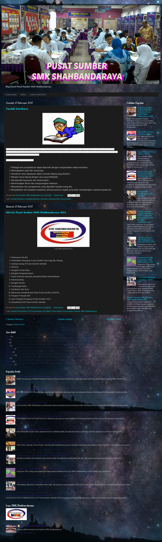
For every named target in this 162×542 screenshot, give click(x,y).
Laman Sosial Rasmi (38, 94)
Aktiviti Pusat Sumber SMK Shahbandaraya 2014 (36, 212)
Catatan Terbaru (14, 319)
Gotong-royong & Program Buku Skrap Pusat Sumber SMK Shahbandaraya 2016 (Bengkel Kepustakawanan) (145, 217)
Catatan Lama (113, 319)
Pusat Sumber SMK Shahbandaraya (33, 526)
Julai (7, 339)
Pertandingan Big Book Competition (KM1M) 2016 (146, 279)
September (10, 355)
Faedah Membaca (17, 109)
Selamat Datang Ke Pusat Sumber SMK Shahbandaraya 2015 (145, 174)
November (10, 349)
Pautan (23, 94)
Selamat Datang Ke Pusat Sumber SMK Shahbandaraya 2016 (139, 299)
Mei (7, 343)
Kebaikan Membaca (32, 199)
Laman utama (11, 94)
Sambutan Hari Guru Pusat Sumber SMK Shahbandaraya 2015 (145, 260)
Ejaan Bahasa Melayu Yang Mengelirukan (145, 133)
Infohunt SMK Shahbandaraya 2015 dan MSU (145, 194)
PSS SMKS (47, 311)
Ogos (8, 336)
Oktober (9, 352)
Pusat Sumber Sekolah (71, 311)
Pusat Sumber (65, 199)
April (7, 346)
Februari (9, 361)
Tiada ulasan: (59, 195)
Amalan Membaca (18, 199)
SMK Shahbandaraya (89, 311)
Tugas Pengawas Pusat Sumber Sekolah (146, 153)
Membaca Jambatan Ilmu (50, 199)
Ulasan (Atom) (19, 324)
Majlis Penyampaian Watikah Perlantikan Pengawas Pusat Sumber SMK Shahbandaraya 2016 (145, 112)
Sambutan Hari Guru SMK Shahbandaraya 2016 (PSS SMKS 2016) (146, 240)
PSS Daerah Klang (35, 311)
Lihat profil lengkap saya (27, 533)
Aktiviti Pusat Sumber (19, 311)
